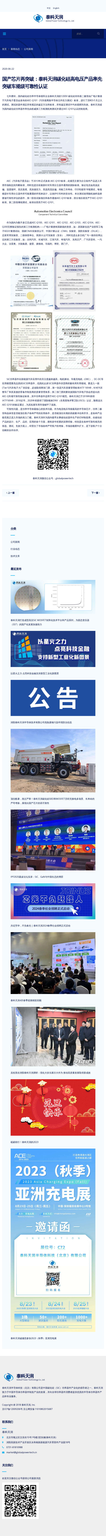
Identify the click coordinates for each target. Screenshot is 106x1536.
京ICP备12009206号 (12, 1409)
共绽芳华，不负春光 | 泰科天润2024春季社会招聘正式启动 (40, 925)
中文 (49, 8)
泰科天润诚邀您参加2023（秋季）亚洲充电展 (34, 1338)
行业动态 (15, 549)
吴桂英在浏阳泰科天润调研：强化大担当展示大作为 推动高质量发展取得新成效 (51, 1072)
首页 (4, 49)
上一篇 (10, 492)
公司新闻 (28, 49)
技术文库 (15, 556)
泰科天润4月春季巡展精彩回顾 (26, 1000)
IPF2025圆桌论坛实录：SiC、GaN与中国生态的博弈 (37, 876)
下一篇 (95, 492)
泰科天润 (26, 1404)
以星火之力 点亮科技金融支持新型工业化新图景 (35, 673)
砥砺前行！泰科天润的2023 (24, 1142)
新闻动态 (15, 49)
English (56, 8)
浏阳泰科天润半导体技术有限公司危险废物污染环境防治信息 (41, 722)
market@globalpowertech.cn (21, 1452)
